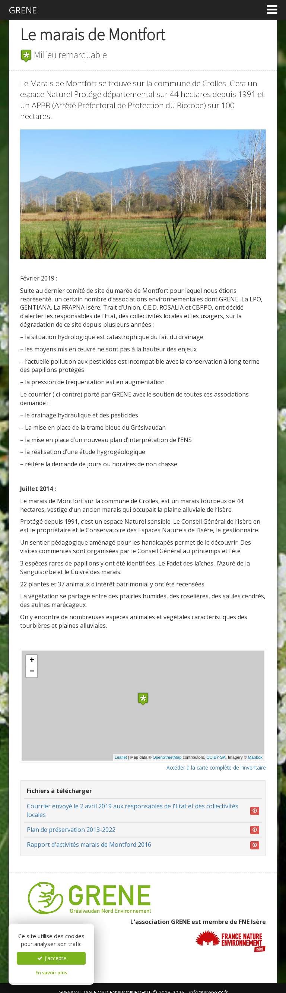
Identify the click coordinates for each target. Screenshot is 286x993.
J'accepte (51, 958)
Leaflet (121, 757)
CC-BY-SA (216, 757)
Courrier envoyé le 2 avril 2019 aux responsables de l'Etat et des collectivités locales (132, 810)
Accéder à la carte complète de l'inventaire (216, 767)
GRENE (23, 10)
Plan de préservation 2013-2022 (71, 830)
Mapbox (255, 757)
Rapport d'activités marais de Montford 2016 (89, 844)
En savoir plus (51, 972)
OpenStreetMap (167, 757)
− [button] (31, 671)
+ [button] (31, 660)
